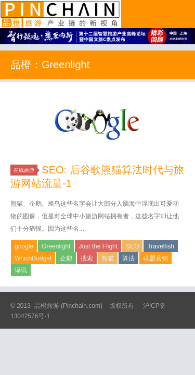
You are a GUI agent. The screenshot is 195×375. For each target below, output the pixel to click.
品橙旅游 (60, 14)
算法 (128, 258)
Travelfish (160, 246)
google (24, 246)
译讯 (21, 270)
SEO (132, 246)
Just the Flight (98, 246)
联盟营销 (155, 258)
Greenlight (56, 246)
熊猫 (107, 258)
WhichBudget (33, 258)
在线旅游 (25, 170)
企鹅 (66, 258)
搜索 (87, 258)
